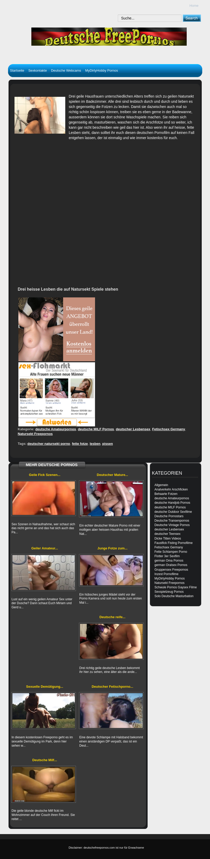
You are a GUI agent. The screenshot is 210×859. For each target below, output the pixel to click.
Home (194, 6)
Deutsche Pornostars (169, 516)
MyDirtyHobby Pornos (101, 70)
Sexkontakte (37, 70)
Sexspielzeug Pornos (169, 592)
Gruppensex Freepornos (171, 569)
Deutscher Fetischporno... (112, 686)
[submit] (192, 18)
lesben (95, 444)
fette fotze (80, 444)
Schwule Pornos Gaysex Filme (176, 587)
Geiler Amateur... (44, 548)
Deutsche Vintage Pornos (172, 525)
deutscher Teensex (168, 534)
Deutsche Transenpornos (172, 520)
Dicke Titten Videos (168, 538)
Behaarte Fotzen (166, 494)
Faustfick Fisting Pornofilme (174, 543)
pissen (107, 444)
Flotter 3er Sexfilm (167, 556)
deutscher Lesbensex (133, 429)
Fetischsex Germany (168, 429)
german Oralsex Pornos (171, 565)
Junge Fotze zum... (112, 548)
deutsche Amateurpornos (55, 429)
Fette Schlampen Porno (171, 552)
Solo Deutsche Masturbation (174, 596)
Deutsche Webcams (66, 70)
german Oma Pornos (169, 560)
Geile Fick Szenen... (44, 475)
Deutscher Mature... (112, 475)
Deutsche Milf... (44, 760)
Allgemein (161, 485)
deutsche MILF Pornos (96, 429)
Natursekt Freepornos (35, 434)
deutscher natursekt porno (48, 444)
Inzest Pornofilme (167, 574)
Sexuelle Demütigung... (44, 686)
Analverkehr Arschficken (171, 489)
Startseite (17, 70)
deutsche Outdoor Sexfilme (173, 512)
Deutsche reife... (112, 617)
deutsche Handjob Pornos (172, 503)
